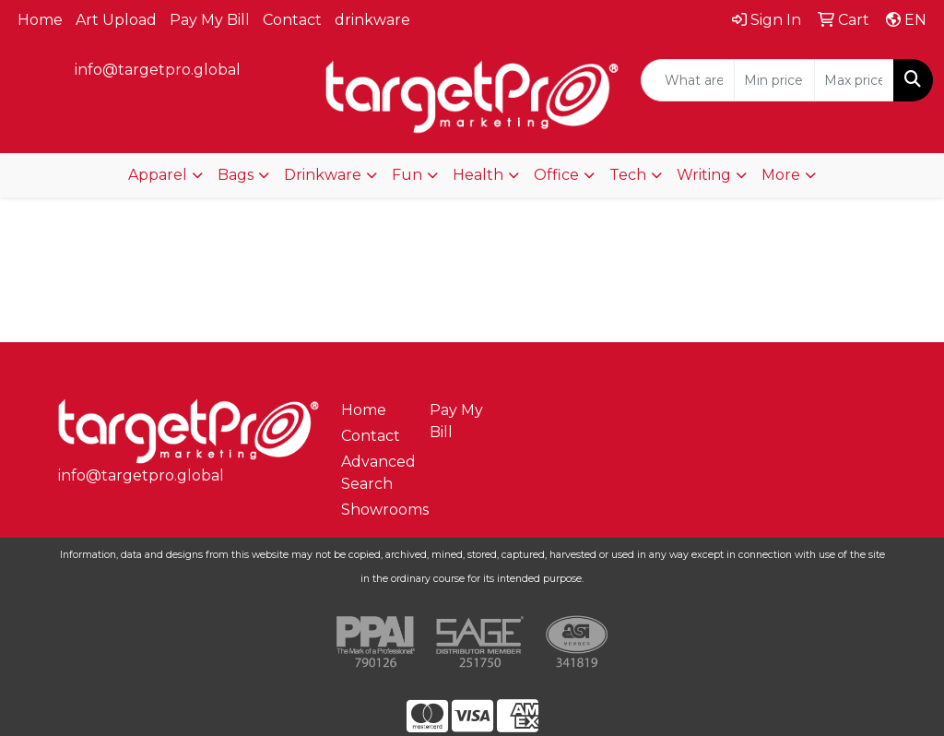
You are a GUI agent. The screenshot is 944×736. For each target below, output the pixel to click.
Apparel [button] (157, 175)
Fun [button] (407, 175)
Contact (292, 20)
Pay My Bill (210, 20)
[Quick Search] (688, 80)
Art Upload (116, 20)
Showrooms (374, 509)
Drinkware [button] (322, 175)
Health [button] (478, 175)
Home (40, 20)
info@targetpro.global (158, 69)
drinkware (372, 20)
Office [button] (556, 175)
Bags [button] (236, 175)
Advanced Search (374, 473)
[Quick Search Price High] (854, 80)
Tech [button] (627, 175)
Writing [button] (704, 175)
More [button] (780, 175)
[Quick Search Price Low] (774, 80)
